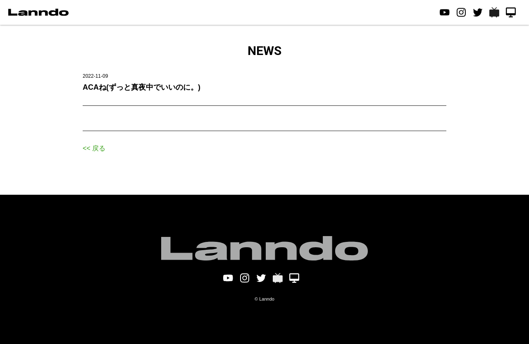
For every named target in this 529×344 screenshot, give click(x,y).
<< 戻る (94, 148)
